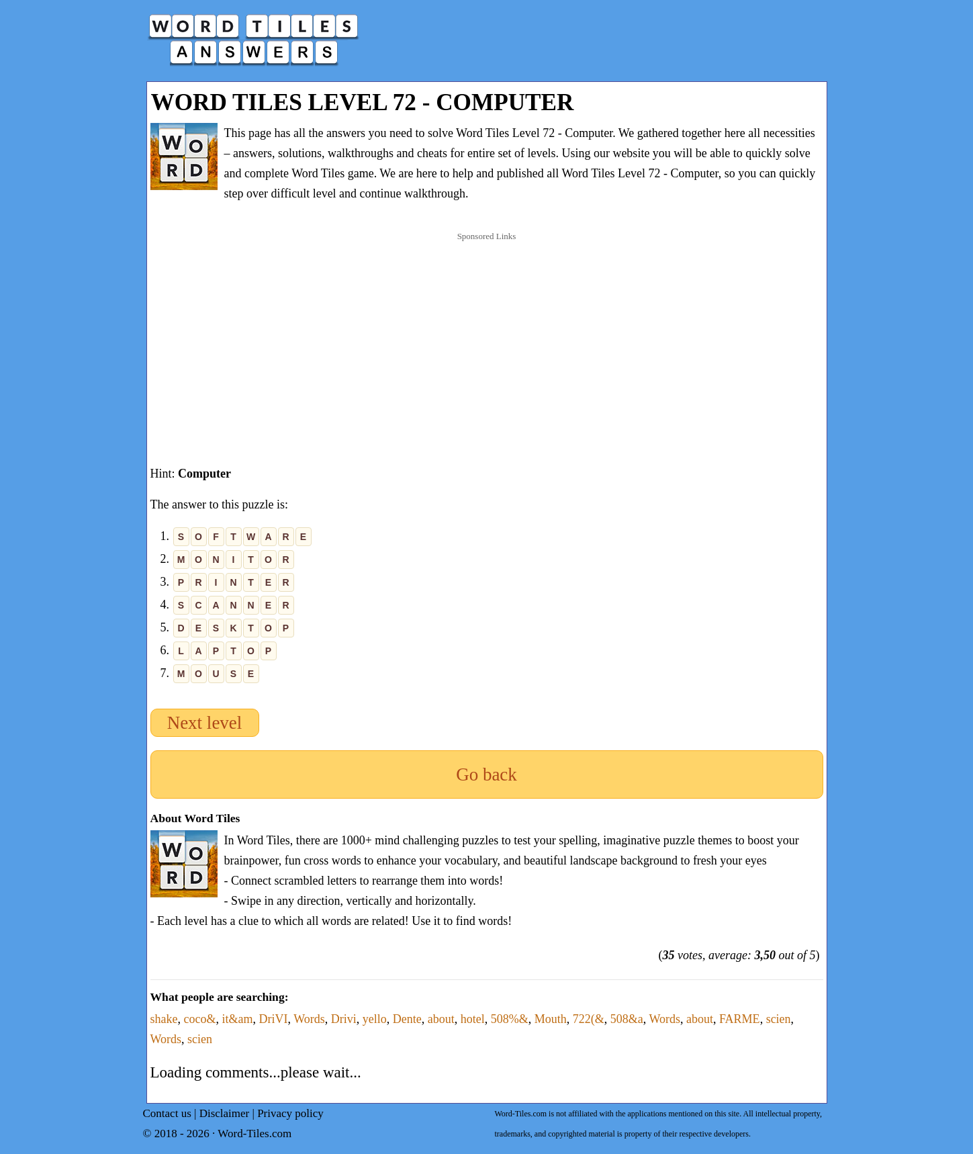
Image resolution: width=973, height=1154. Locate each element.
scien (778, 1019)
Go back (486, 774)
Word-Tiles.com (254, 1133)
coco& (199, 1019)
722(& (588, 1019)
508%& (509, 1019)
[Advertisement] (487, 335)
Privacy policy (290, 1113)
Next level (204, 723)
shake (164, 1019)
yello (375, 1019)
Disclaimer (224, 1113)
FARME (739, 1019)
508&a (626, 1019)
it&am (237, 1019)
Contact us (167, 1113)
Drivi (344, 1019)
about (441, 1019)
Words (309, 1019)
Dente (407, 1019)
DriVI (273, 1019)
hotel (473, 1019)
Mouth (551, 1019)
